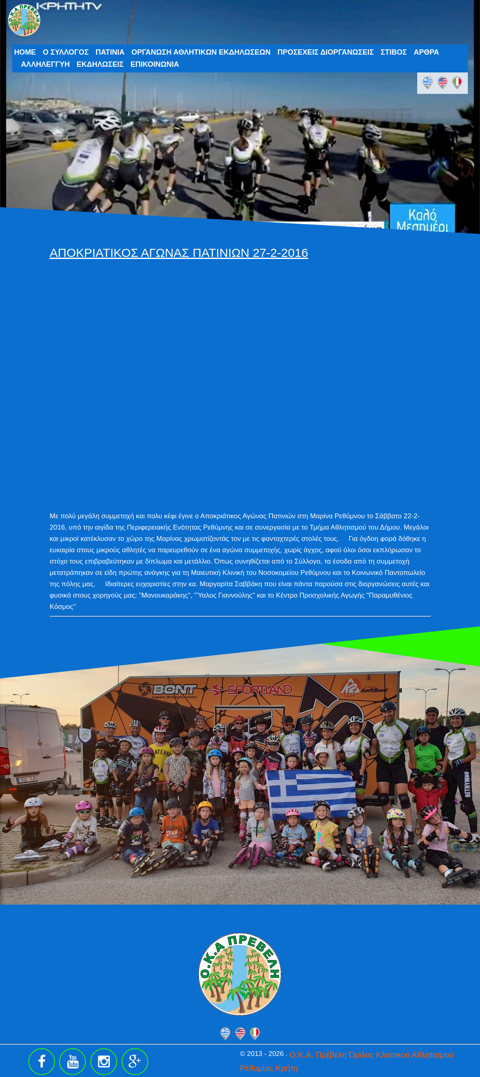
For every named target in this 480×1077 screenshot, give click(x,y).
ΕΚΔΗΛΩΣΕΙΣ (100, 64)
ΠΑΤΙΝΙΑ (110, 52)
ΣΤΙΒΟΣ (394, 52)
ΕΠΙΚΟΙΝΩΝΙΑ (154, 64)
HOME (25, 52)
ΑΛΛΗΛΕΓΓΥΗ (45, 64)
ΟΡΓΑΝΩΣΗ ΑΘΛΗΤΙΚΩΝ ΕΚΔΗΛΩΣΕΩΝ (201, 52)
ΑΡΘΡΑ (426, 52)
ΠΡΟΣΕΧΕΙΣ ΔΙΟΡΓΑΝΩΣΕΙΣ (325, 52)
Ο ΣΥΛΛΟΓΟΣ (66, 52)
